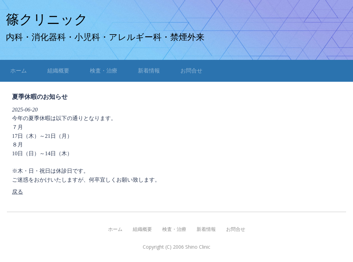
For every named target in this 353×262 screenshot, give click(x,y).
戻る (17, 192)
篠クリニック (47, 19)
